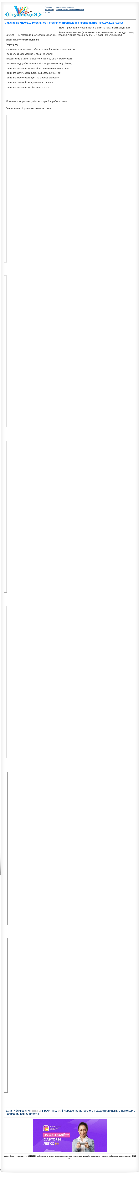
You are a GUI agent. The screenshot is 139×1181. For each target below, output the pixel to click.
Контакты (49, 10)
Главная (48, 7)
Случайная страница (65, 7)
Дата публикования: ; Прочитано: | (35, 1110)
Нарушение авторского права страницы (89, 1110)
